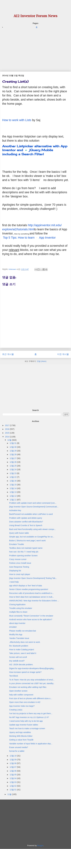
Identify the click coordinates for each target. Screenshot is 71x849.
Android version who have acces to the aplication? (30, 619)
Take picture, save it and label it (22, 653)
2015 (7, 433)
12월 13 (13, 492)
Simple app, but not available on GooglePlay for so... (31, 537)
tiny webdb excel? (17, 661)
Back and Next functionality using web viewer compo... (32, 529)
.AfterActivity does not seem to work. (24, 642)
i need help (14, 582)
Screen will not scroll (18, 657)
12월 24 (13, 469)
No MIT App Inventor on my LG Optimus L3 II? (29, 717)
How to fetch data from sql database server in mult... (31, 597)
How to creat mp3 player (19, 574)
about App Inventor (17, 623)
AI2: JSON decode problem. (21, 664)
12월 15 (13, 485)
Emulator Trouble (16, 544)
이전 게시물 (63, 354)
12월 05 (13, 775)
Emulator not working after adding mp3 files (27, 687)
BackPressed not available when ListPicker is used (31, 514)
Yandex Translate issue (19, 638)
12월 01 (13, 790)
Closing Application (17, 604)
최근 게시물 (8, 354)
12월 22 (13, 477)
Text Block (13, 676)
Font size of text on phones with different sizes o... (30, 698)
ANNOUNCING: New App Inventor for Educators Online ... (34, 601)
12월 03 (13, 782)
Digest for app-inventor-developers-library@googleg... (32, 668)
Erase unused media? (18, 747)
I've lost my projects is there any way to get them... (30, 713)
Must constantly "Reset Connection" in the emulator (31, 616)
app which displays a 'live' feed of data (25, 586)
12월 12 (13, 496)
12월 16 (13, 481)
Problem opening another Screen (23, 555)
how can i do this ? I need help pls (23, 552)
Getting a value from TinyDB (21, 740)
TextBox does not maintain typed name (25, 548)
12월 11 (13, 500)
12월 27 (13, 458)
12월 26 (13, 462)
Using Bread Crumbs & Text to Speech (25, 525)
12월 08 (13, 763)
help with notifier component (21, 695)
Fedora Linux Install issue (20, 563)
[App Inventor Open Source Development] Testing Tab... (33, 578)
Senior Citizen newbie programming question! (28, 589)
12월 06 (13, 771)
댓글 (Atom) (41, 361)
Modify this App (15, 634)
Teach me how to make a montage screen (27, 728)
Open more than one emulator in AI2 (24, 702)
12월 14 (13, 488)
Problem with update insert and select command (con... (32, 503)
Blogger (40, 845)
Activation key (15, 510)
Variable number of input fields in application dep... (30, 744)
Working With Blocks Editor (21, 736)
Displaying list (15, 570)
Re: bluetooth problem (18, 646)
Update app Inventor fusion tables (23, 725)
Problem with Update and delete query (25, 518)
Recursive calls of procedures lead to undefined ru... (31, 593)
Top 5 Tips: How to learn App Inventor (29, 237)
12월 (9, 440)
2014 (7, 437)
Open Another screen (18, 691)
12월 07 (13, 767)
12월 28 (13, 454)
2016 (7, 429)
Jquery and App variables (20, 732)
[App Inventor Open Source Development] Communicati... (33, 507)
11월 (9, 794)
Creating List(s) (15, 710)
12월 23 (13, 473)
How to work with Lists (16, 120)
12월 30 (13, 447)
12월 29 (13, 451)
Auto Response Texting (19, 567)
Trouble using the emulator (20, 608)
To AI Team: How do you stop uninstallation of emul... (31, 680)
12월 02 (13, 786)
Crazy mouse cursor (17, 559)
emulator (13, 627)
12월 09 (13, 759)
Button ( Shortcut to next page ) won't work (27, 540)
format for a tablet (16, 751)
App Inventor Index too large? (22, 706)
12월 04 (13, 778)
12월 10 (13, 756)
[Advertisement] (35, 48)
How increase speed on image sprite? (25, 672)
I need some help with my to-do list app (26, 721)
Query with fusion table (19, 533)
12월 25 (13, 466)
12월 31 (13, 443)
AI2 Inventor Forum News (35, 16)
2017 (7, 425)
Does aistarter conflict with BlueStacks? (26, 522)
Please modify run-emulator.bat (22, 631)
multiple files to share (18, 612)
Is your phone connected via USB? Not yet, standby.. (31, 683)
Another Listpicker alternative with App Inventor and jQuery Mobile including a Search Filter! (34, 150)
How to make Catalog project (21, 649)
